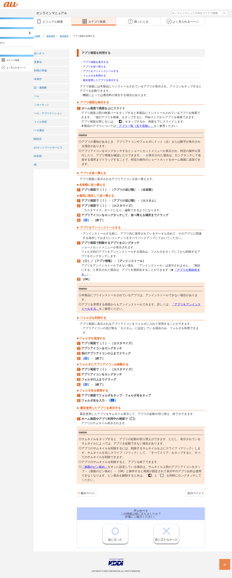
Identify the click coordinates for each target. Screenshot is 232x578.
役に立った (115, 532)
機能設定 (37, 138)
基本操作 (51, 36)
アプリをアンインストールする (101, 71)
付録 (34, 164)
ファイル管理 (39, 121)
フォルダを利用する (94, 75)
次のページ (194, 493)
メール (35, 96)
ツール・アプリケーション (47, 113)
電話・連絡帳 (39, 87)
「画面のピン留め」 (95, 467)
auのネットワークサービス (47, 147)
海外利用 (37, 156)
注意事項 (37, 62)
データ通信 (38, 130)
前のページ (87, 493)
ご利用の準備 (39, 70)
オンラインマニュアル (38, 13)
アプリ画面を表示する (95, 62)
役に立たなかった (166, 532)
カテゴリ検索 (33, 36)
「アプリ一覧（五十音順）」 (135, 126)
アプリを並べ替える (94, 66)
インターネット (40, 104)
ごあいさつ (38, 53)
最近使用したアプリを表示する (101, 80)
